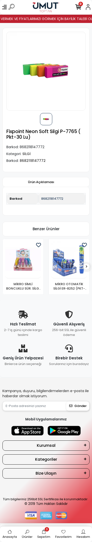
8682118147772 (52, 198)
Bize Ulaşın (46, 473)
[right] (87, 266)
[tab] (41, 182)
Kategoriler (46, 459)
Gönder (78, 406)
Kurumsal (46, 445)
